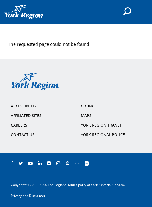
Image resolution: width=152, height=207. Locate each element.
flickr (49, 163)
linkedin (40, 163)
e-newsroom (77, 163)
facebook (12, 163)
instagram (58, 163)
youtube (30, 163)
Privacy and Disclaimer (28, 195)
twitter (21, 163)
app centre (87, 163)
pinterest (67, 163)
